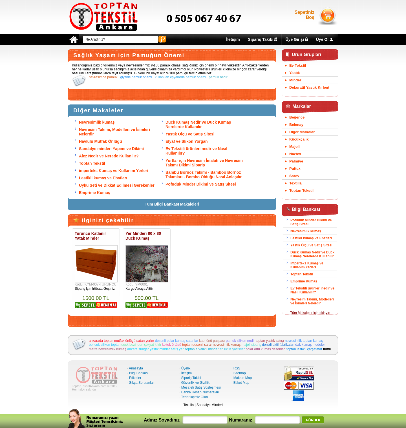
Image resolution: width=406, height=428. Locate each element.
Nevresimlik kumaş (97, 122)
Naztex (295, 154)
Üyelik (186, 368)
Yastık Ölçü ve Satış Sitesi (190, 134)
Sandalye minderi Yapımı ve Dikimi (111, 148)
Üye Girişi (296, 39)
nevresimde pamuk (103, 77)
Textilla (295, 183)
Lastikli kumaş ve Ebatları (103, 178)
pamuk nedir (218, 77)
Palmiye (296, 161)
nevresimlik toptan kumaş (304, 341)
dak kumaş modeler (310, 345)
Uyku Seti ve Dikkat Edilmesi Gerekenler (117, 185)
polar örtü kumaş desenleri (265, 349)
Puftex (295, 168)
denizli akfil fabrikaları (278, 345)
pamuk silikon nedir (240, 341)
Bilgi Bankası (139, 373)
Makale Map (242, 378)
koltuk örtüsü (171, 345)
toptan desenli (192, 345)
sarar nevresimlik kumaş (222, 345)
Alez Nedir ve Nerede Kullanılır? (109, 156)
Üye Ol (324, 39)
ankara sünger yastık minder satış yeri (155, 349)
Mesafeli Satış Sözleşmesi (201, 387)
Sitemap (239, 373)
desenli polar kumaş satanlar (176, 341)
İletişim (233, 39)
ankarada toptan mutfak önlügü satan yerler (121, 341)
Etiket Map (241, 383)
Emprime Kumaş (94, 192)
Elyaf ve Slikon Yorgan (187, 141)
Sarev (294, 176)
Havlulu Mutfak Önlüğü (100, 141)
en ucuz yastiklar (232, 349)
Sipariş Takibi (262, 39)
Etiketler (135, 378)
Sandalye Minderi (210, 405)
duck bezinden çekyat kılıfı (141, 345)
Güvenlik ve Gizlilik (195, 383)
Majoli (294, 146)
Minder (295, 80)
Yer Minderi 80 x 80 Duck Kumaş (143, 235)
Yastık (294, 73)
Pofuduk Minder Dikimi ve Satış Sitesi (201, 184)
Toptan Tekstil (92, 163)
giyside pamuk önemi (136, 77)
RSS (236, 368)
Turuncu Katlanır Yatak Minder (90, 235)
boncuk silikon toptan (104, 345)
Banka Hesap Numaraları (200, 392)
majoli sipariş (251, 345)
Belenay (296, 124)
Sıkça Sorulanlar (141, 383)
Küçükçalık (299, 139)
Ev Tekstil (297, 65)
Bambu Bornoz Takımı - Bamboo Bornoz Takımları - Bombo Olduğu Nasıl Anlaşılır (204, 174)
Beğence (296, 117)
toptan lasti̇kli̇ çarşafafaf (304, 349)
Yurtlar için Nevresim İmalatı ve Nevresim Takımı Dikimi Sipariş (204, 162)
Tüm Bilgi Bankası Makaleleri (172, 204)
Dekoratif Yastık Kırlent (309, 87)
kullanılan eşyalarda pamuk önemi (180, 77)
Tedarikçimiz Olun (194, 397)
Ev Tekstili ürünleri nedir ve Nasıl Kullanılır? (312, 290)
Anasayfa (136, 368)
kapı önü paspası (212, 341)
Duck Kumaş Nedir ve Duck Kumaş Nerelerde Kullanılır (198, 124)
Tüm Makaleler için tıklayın (310, 313)
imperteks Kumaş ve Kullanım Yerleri (113, 170)
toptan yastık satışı (270, 341)
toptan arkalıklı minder (202, 349)
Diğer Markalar (302, 132)
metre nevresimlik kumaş (107, 349)
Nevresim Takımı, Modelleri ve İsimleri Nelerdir (312, 301)
